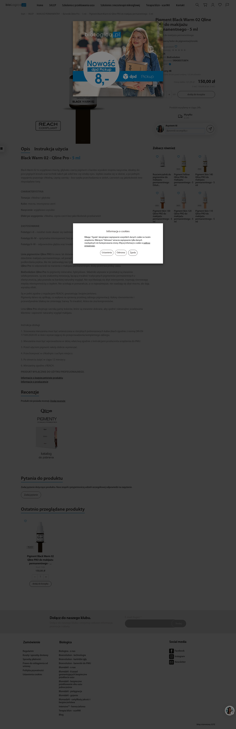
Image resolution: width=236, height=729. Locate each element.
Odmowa (121, 253)
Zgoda (133, 253)
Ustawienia (107, 253)
